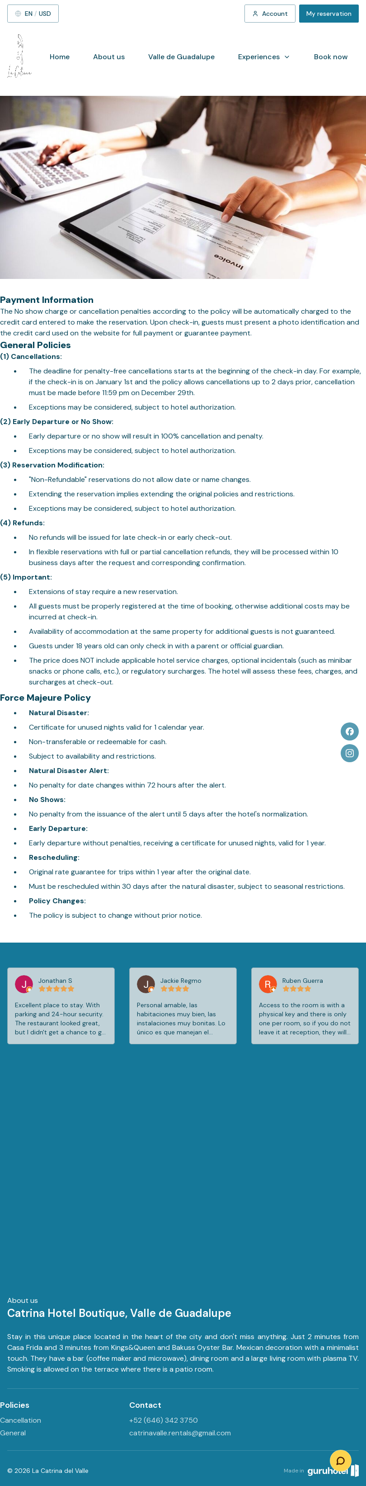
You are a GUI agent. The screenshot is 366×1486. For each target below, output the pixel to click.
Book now (331, 56)
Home (60, 56)
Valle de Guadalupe (181, 56)
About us (109, 56)
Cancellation (20, 1420)
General (13, 1433)
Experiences (264, 56)
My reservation (329, 13)
